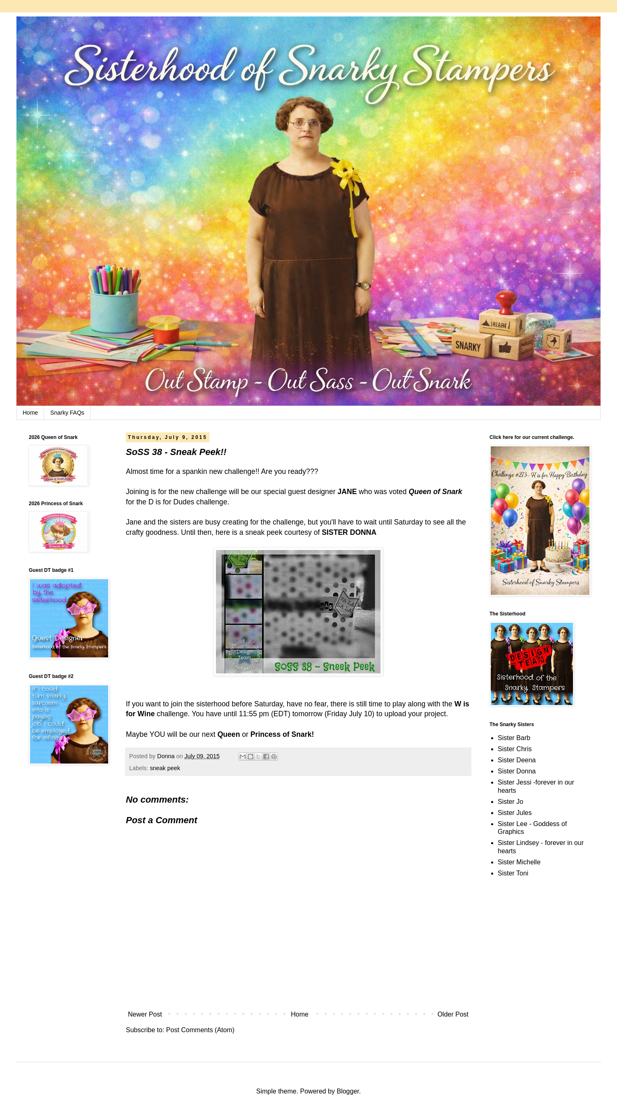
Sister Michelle (519, 862)
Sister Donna (517, 771)
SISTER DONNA (349, 532)
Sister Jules (515, 812)
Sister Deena (517, 760)
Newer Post (145, 1014)
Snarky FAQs (67, 412)
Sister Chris (515, 748)
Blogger (347, 1091)
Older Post (453, 1014)
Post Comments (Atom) (200, 1029)
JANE (347, 492)
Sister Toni (513, 873)
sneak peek (165, 768)
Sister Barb (514, 737)
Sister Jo (510, 801)
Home (30, 412)
